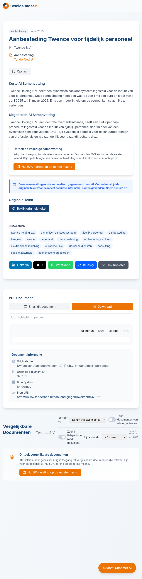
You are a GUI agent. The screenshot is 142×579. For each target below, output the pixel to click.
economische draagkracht (54, 252)
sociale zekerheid (22, 252)
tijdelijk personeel (92, 232)
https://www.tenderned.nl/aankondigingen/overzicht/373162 (59, 397)
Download (102, 306)
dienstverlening (68, 239)
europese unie (54, 246)
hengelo (16, 239)
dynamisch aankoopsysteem (58, 232)
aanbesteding (117, 232)
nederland (47, 239)
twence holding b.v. (23, 232)
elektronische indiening (25, 246)
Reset (126, 330)
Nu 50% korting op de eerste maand (44, 167)
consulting (104, 246)
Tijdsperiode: (92, 437)
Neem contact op (116, 188)
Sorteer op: (63, 419)
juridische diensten (80, 246)
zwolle (31, 239)
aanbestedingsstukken (97, 239)
